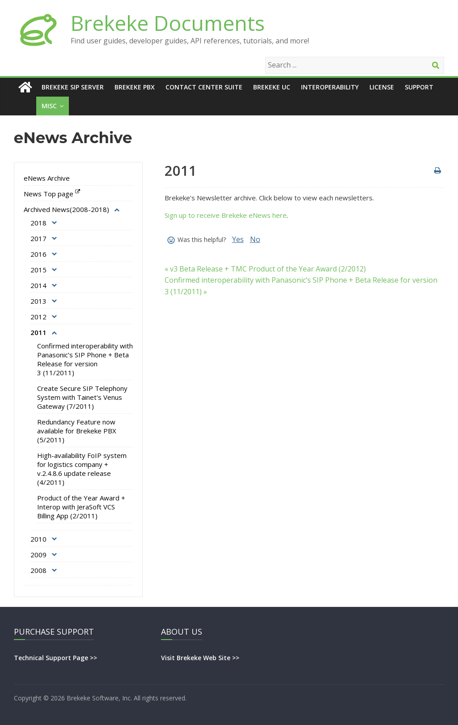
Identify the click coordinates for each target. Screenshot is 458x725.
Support (419, 87)
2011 (38, 332)
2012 (38, 316)
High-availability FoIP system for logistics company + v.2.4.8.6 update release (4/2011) (82, 469)
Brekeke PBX (134, 87)
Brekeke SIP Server (73, 87)
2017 (38, 238)
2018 (38, 222)
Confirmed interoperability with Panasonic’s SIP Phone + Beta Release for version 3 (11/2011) (85, 359)
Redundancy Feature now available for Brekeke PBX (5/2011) (76, 430)
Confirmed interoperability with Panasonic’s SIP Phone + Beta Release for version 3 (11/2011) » (301, 286)
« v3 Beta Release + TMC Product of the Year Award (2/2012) (265, 269)
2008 (38, 570)
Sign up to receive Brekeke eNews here (226, 215)
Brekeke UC (271, 87)
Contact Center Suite (203, 87)
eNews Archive (47, 178)
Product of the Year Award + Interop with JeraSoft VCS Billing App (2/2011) (81, 506)
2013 (38, 301)
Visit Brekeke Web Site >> (200, 657)
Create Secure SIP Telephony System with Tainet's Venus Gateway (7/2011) (82, 397)
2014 (38, 285)
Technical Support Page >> (55, 657)
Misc (49, 106)
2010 (38, 538)
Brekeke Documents (168, 23)
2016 (38, 254)
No (255, 239)
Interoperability (330, 87)
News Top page (48, 193)
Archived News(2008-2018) (66, 209)
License (381, 87)
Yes (238, 239)
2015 (38, 269)
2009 (38, 554)
